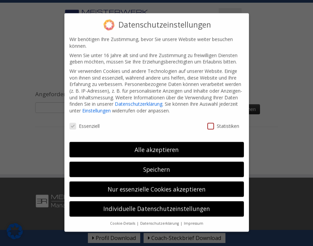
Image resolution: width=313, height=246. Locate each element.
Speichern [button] (156, 165)
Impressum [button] (193, 218)
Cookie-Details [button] (123, 218)
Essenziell (84, 121)
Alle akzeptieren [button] (157, 145)
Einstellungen (96, 106)
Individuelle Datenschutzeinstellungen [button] (156, 204)
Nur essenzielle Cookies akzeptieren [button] (157, 184)
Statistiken (223, 121)
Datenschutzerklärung (138, 99)
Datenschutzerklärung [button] (160, 218)
